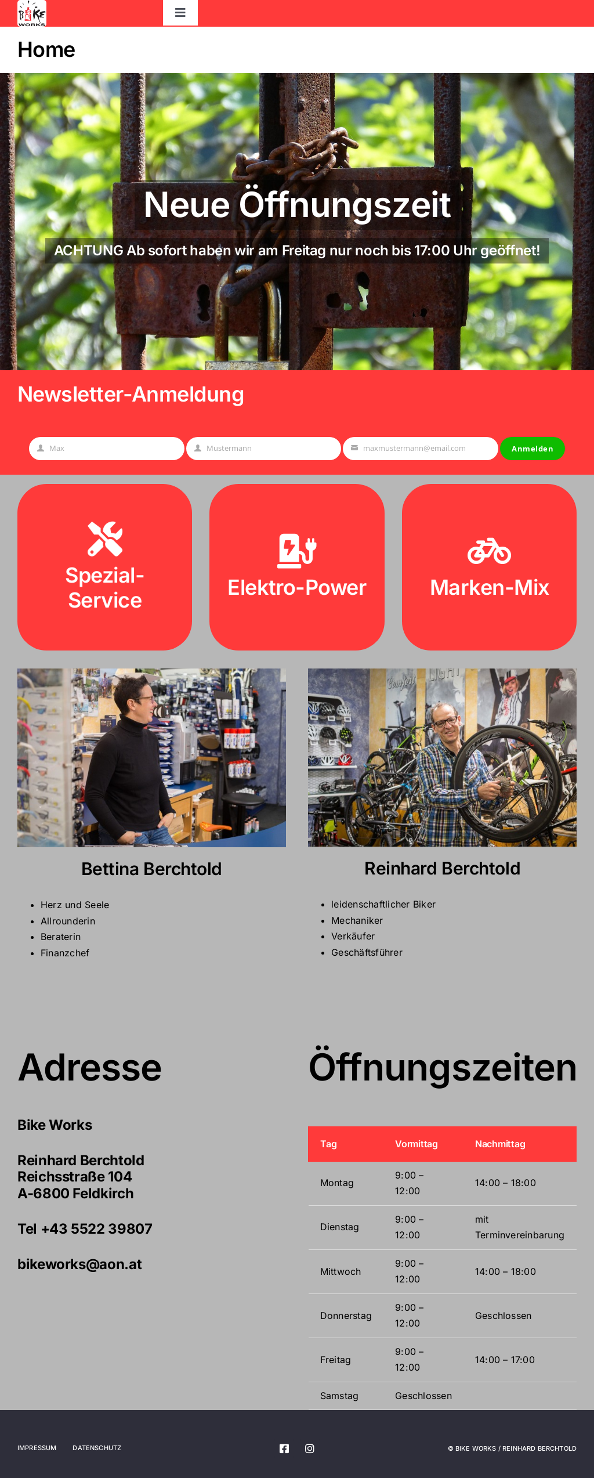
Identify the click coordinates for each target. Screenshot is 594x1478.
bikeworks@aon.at (79, 1264)
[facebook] (284, 1448)
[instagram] (310, 1448)
